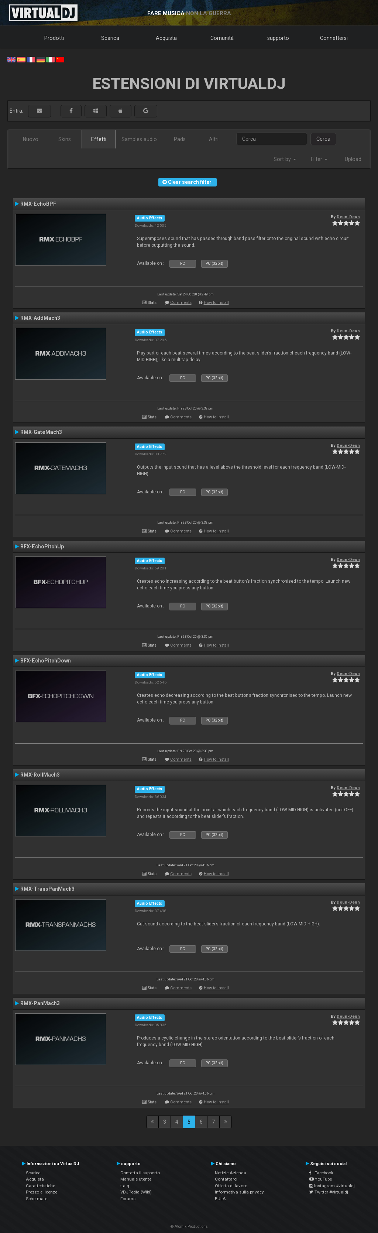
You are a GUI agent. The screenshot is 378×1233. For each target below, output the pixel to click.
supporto (278, 38)
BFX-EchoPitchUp (42, 546)
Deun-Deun (348, 216)
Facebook (321, 1172)
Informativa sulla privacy (239, 1192)
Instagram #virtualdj (332, 1185)
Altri (214, 139)
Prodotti (54, 38)
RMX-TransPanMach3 (47, 889)
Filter (319, 159)
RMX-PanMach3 (40, 1003)
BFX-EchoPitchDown (45, 661)
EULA (220, 1198)
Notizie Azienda (230, 1172)
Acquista (166, 38)
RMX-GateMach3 (41, 432)
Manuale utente (135, 1179)
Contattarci (226, 1179)
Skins (64, 139)
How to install (216, 302)
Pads (180, 139)
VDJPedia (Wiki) (136, 1192)
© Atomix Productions (189, 1226)
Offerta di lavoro (231, 1185)
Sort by (285, 159)
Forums (127, 1198)
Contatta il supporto (140, 1172)
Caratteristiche (40, 1185)
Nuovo (30, 139)
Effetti (98, 139)
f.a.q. (125, 1185)
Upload (353, 159)
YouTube (320, 1179)
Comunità (222, 38)
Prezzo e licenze (41, 1192)
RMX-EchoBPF (38, 204)
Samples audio (139, 139)
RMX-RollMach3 (40, 775)
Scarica (110, 38)
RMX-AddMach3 (40, 318)
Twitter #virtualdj (328, 1192)
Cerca (323, 139)
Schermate (36, 1198)
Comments (181, 302)
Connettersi (334, 38)
